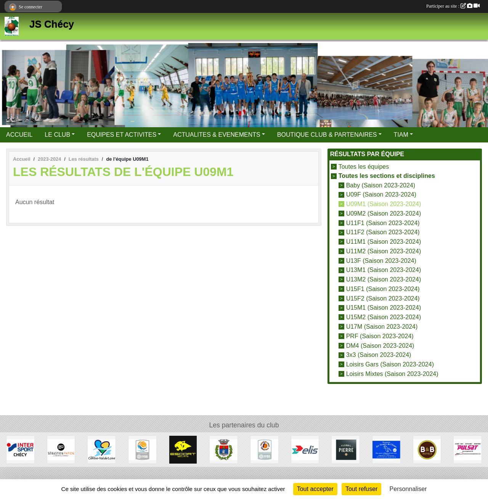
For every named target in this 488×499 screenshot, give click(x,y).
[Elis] (305, 449)
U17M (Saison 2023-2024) (382, 326)
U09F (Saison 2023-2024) (381, 194)
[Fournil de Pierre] (345, 449)
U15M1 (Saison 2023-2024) (383, 307)
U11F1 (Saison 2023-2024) (383, 222)
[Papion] (61, 449)
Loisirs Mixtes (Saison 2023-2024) (392, 374)
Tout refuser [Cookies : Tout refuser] (361, 489)
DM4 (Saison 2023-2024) (380, 345)
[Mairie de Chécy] (223, 449)
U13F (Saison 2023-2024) (381, 260)
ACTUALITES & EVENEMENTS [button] (216, 134)
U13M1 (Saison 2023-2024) (383, 270)
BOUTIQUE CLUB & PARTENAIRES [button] (327, 134)
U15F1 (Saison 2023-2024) (383, 289)
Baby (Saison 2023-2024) (380, 185)
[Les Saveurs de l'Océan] (386, 449)
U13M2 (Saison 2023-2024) (383, 279)
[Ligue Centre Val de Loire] (142, 449)
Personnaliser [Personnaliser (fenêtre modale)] (408, 489)
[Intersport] (20, 449)
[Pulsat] (467, 449)
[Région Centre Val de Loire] (101, 449)
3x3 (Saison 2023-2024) (378, 355)
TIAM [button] (401, 134)
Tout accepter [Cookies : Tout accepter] (315, 489)
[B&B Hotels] (427, 449)
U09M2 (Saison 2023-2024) (383, 213)
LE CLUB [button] (57, 134)
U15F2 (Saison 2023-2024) (383, 298)
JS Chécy (51, 24)
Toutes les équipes (364, 166)
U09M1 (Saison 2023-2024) (383, 204)
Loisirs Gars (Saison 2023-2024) (390, 364)
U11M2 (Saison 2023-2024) (383, 251)
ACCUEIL (19, 134)
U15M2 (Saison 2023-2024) (383, 317)
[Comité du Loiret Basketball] (264, 449)
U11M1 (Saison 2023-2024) (383, 241)
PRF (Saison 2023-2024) (380, 336)
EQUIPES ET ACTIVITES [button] (121, 134)
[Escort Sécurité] (183, 449)
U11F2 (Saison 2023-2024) (383, 232)
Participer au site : (453, 6)
